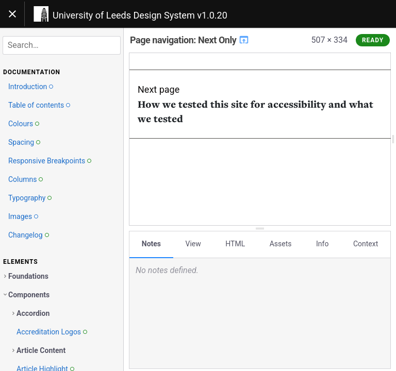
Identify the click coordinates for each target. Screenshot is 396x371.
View (193, 244)
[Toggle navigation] (12, 14)
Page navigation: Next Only (190, 40)
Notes (151, 244)
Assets (281, 244)
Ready (373, 40)
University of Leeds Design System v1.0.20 (140, 15)
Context (365, 244)
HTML (235, 244)
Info (322, 244)
